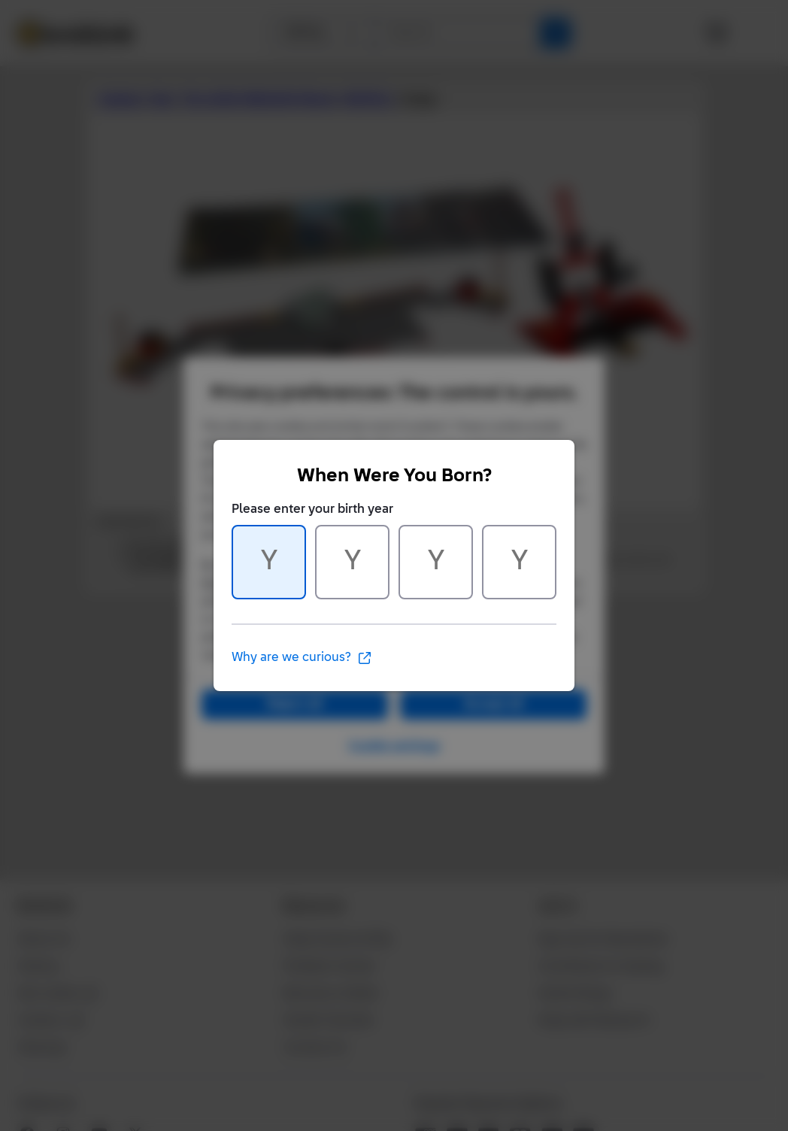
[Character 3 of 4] (436, 562)
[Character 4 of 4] (519, 562)
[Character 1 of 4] (269, 562)
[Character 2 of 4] (352, 562)
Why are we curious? (302, 658)
